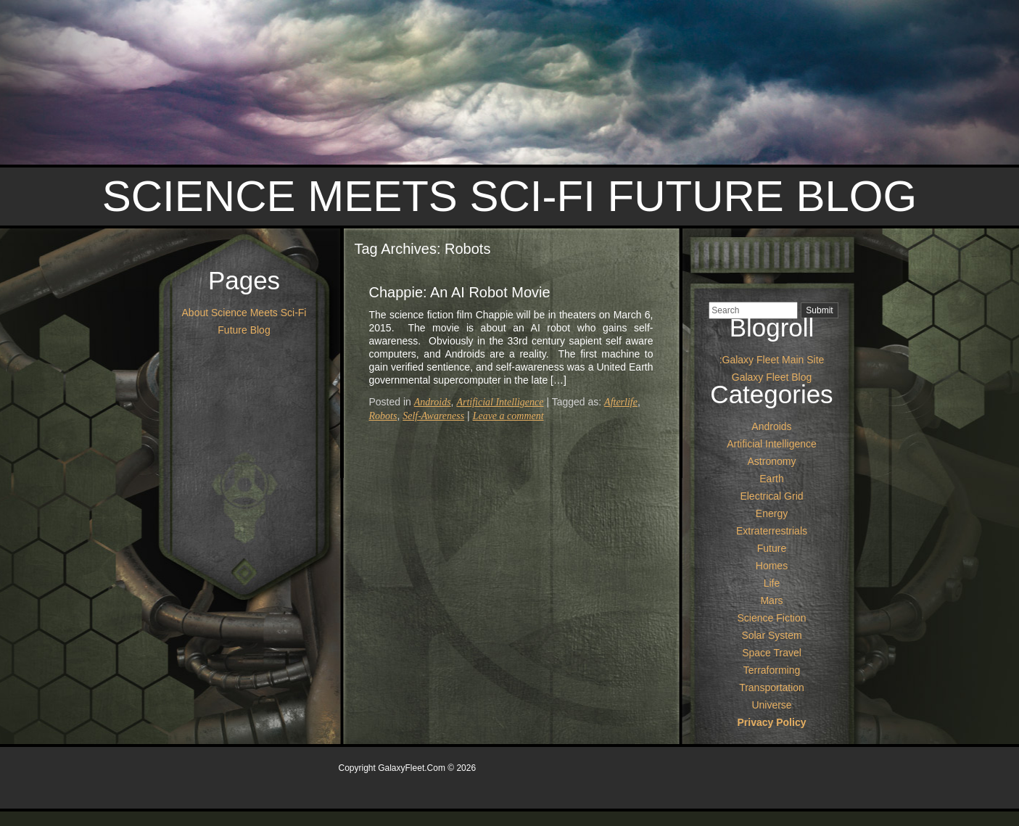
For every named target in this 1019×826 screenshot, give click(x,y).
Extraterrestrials (771, 531)
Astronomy (772, 461)
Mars (771, 600)
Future (771, 548)
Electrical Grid (771, 496)
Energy (772, 513)
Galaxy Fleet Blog (772, 377)
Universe (771, 705)
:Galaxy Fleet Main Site (772, 359)
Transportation (771, 687)
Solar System (771, 635)
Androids (432, 402)
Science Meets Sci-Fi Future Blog (509, 196)
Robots (383, 415)
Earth (771, 478)
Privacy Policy (772, 722)
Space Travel (771, 652)
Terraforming (772, 670)
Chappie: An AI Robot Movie (459, 292)
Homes (772, 565)
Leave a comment (508, 415)
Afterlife (621, 402)
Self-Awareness (433, 415)
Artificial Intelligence (499, 402)
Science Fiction (772, 618)
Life (772, 583)
